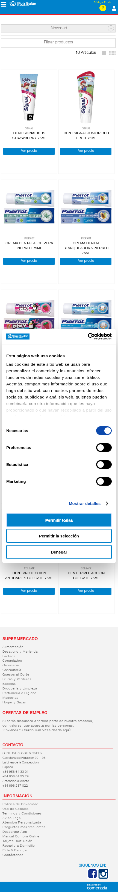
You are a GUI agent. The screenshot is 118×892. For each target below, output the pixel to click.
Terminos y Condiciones (22, 813)
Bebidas (9, 684)
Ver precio (29, 151)
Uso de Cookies (15, 809)
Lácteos (9, 656)
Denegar (59, 551)
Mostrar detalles (85, 503)
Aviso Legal (12, 818)
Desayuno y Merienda (20, 651)
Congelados (12, 660)
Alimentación (12, 647)
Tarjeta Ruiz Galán (17, 841)
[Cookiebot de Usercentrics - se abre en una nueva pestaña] (88, 336)
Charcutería (11, 670)
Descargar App (14, 832)
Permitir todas (59, 520)
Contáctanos (12, 855)
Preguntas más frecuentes (24, 827)
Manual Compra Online (20, 836)
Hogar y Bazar (14, 702)
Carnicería (10, 665)
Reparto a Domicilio (18, 846)
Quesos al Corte (15, 674)
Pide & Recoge (14, 850)
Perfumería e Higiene (19, 693)
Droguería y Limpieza (19, 688)
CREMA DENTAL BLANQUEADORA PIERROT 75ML (86, 248)
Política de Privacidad (20, 804)
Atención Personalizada (21, 822)
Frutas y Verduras (16, 679)
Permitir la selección (59, 536)
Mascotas (10, 698)
